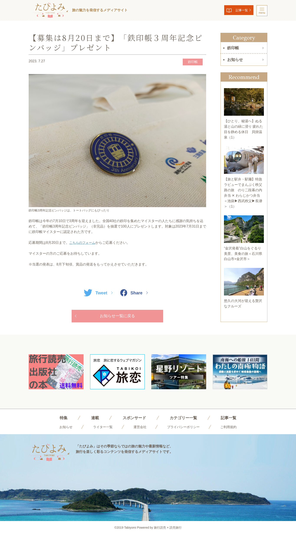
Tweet (94, 293)
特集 (59, 419)
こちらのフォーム (83, 243)
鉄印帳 (191, 62)
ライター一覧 (101, 428)
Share (132, 293)
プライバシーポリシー (184, 428)
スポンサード (133, 419)
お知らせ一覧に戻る (117, 316)
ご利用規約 (231, 428)
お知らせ (235, 60)
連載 (91, 419)
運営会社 (139, 428)
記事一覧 (238, 11)
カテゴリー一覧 (184, 419)
